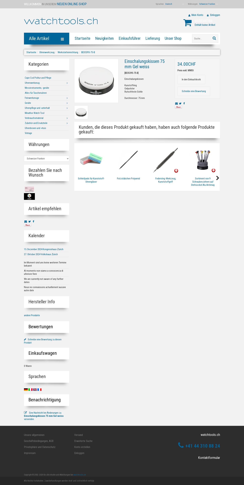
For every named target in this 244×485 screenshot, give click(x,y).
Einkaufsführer (130, 38)
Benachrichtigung (44, 400)
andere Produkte (32, 315)
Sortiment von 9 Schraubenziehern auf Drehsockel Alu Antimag (203, 181)
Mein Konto (197, 15)
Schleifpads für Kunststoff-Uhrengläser (91, 180)
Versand (78, 435)
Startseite (82, 38)
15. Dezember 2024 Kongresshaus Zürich (43, 249)
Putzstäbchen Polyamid (128, 178)
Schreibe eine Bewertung (194, 91)
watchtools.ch (80, 474)
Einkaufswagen (42, 353)
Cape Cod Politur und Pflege (38, 77)
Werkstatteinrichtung (68, 52)
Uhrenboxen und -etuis (35, 128)
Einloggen (215, 15)
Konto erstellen (82, 447)
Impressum (30, 453)
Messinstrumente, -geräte (37, 88)
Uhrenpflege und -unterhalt (37, 108)
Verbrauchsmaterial (34, 118)
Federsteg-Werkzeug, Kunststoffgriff (165, 180)
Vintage (28, 133)
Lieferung (152, 38)
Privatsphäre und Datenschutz (39, 447)
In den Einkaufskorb (191, 79)
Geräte (28, 103)
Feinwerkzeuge (32, 98)
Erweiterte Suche (83, 441)
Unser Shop (173, 38)
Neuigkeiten (104, 38)
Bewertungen (40, 326)
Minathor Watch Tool (34, 113)
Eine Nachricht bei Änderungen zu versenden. (44, 416)
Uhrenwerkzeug (46, 52)
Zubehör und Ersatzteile (36, 123)
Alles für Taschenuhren (36, 93)
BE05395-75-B (88, 52)
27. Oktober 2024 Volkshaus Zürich (41, 254)
